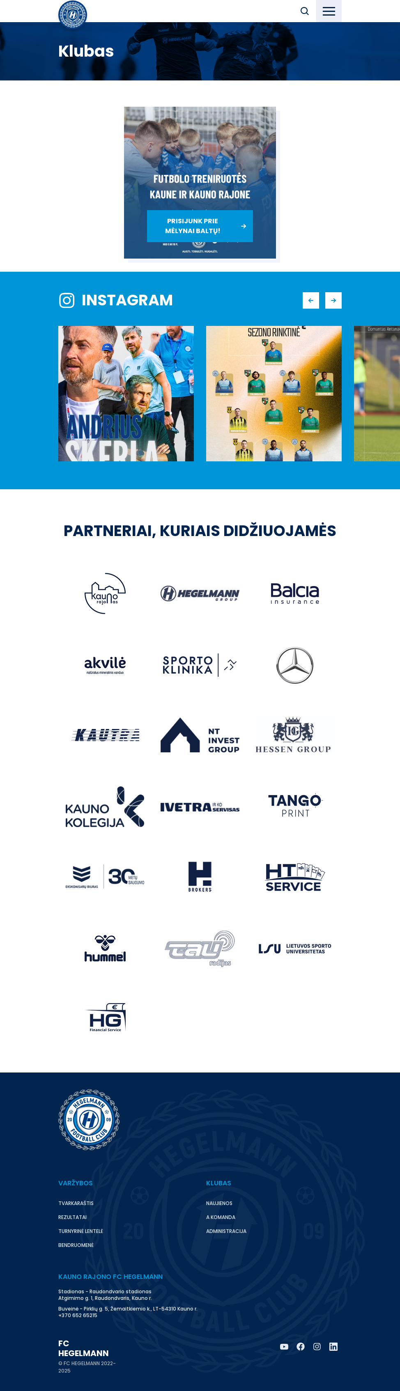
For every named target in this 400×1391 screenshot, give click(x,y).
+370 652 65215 (77, 1315)
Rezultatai (72, 1217)
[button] (304, 11)
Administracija (226, 1231)
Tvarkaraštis (76, 1203)
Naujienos (219, 1203)
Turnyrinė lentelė (80, 1231)
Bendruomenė (76, 1245)
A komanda (220, 1217)
